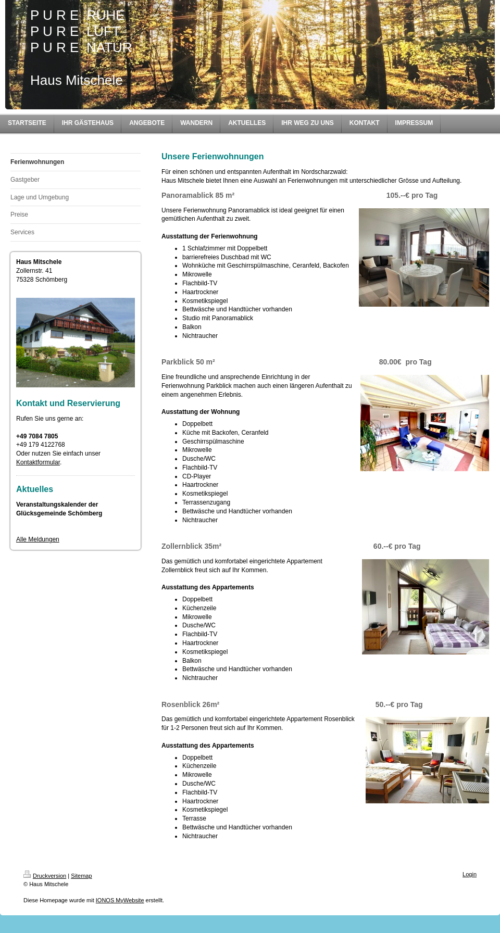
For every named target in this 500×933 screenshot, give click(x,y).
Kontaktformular (38, 462)
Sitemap (81, 876)
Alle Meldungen (37, 539)
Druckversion (44, 876)
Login (470, 874)
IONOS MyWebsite (120, 900)
